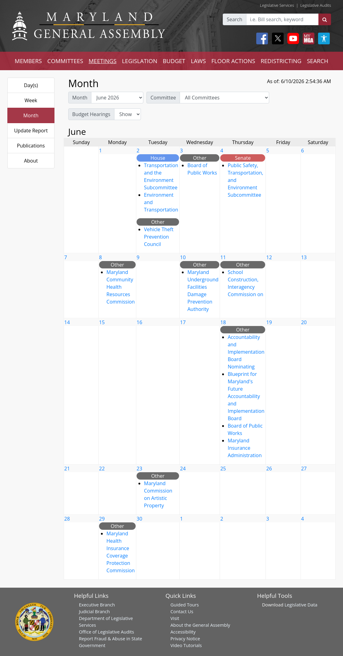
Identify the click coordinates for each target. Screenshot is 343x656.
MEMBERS (28, 61)
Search (234, 19)
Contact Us (181, 611)
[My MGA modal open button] (307, 38)
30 (139, 518)
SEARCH (317, 61)
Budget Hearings (91, 114)
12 (269, 257)
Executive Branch (97, 605)
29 (102, 518)
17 (182, 322)
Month (30, 115)
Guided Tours (184, 605)
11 (223, 257)
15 (102, 322)
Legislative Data (301, 605)
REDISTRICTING (281, 61)
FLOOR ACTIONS (233, 61)
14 (67, 322)
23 (139, 468)
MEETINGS (103, 61)
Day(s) (31, 85)
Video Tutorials (186, 645)
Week (31, 100)
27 (304, 468)
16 (139, 322)
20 (304, 322)
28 (67, 518)
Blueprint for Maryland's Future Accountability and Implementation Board (246, 396)
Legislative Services (277, 5)
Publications (31, 145)
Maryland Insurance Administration (245, 448)
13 (304, 257)
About (31, 160)
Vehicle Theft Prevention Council (158, 237)
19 (269, 322)
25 (223, 468)
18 (223, 322)
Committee (163, 97)
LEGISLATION (140, 61)
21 (67, 468)
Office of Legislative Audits (106, 632)
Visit (174, 618)
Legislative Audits (315, 5)
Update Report (31, 130)
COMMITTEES (65, 61)
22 (102, 468)
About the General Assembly (200, 625)
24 (182, 468)
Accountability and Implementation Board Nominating (246, 352)
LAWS (198, 61)
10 (182, 257)
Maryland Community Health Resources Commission (120, 287)
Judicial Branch (94, 611)
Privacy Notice (185, 638)
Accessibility (183, 632)
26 (269, 468)
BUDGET (174, 61)
